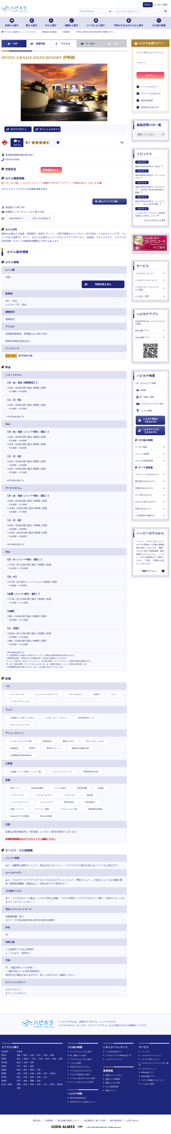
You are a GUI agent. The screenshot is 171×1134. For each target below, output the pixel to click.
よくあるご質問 (150, 296)
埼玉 (34, 1059)
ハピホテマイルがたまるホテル (148, 431)
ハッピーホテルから (150, 533)
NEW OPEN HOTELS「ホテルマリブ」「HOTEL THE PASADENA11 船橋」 (150, 187)
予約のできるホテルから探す (129, 22)
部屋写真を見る (98, 284)
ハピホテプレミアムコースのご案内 (150, 288)
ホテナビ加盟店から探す (79, 1074)
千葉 (40, 1059)
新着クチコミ (109, 1090)
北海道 (19, 1051)
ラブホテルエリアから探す (150, 404)
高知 (39, 1081)
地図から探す (71, 22)
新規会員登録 (147, 100)
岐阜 (25, 1070)
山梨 (25, 1062)
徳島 (25, 1081)
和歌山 (53, 1073)
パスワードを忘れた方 (151, 93)
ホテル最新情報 (110, 1087)
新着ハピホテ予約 (111, 1083)
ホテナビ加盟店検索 (150, 461)
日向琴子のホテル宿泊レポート (82, 1102)
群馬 (61, 1059)
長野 (32, 1062)
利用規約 (49, 1120)
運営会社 (37, 1120)
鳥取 (32, 1077)
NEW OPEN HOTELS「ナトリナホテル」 (150, 174)
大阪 (18, 1073)
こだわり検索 (144, 410)
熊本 (39, 1084)
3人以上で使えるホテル (150, 502)
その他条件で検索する (150, 515)
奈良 (45, 1073)
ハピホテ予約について (149, 1059)
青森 (18, 1055)
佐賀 (25, 1084)
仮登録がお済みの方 (150, 107)
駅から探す (31, 22)
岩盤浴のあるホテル (150, 488)
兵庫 (25, 1073)
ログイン (150, 75)
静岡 (32, 1070)
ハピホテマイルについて (150, 280)
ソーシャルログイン (150, 87)
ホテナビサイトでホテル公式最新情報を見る (24, 189)
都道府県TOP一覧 (149, 125)
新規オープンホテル (112, 1075)
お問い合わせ (132, 1120)
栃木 (47, 1059)
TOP (13, 43)
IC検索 (141, 390)
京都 (32, 1073)
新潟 (18, 1062)
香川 (18, 1081)
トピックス (144, 154)
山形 (32, 1055)
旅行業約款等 (116, 1120)
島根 (39, 1077)
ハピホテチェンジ (147, 1069)
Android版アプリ (150, 337)
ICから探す (50, 22)
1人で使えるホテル (150, 495)
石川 (18, 1066)
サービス (143, 266)
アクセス (63, 43)
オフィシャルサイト (42, 218)
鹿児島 (60, 1084)
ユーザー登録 (160, 4)
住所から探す (12, 22)
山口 (45, 1077)
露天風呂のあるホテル (150, 481)
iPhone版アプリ (150, 330)
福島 (52, 1055)
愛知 (18, 1070)
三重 (39, 1070)
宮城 (45, 1055)
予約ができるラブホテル (79, 1067)
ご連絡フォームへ (148, 571)
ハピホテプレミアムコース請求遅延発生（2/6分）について (150, 212)
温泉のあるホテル (150, 508)
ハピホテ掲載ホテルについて (152, 1080)
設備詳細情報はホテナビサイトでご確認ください (30, 839)
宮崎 (52, 1084)
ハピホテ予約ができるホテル (148, 420)
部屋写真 (38, 43)
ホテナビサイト (16, 218)
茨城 (54, 1059)
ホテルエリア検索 (146, 383)
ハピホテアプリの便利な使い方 (117, 1055)
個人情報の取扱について (68, 1120)
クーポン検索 (150, 447)
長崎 (32, 1084)
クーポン (88, 43)
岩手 (39, 1055)
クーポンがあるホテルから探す (82, 1078)
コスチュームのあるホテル (150, 474)
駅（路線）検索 (145, 397)
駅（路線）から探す (77, 1055)
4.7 (27, 142)
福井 (32, 1066)
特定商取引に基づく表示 (95, 1120)
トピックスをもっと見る (155, 220)
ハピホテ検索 (146, 375)
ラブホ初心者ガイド (112, 1052)
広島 (25, 1077)
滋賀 (39, 1073)
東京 (18, 1059)
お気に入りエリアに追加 (106, 201)
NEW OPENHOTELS (77, 1098)
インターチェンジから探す (80, 1052)
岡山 (18, 1077)
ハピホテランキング (150, 273)
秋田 (25, 1055)
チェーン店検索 (150, 454)
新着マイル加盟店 (111, 1079)
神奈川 (26, 1059)
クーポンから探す (96, 22)
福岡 (18, 1084)
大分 (45, 1084)
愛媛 (32, 1081)
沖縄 (18, 1088)
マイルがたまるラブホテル (80, 1071)
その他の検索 (159, 22)
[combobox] (138, 11)
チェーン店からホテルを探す (81, 1082)
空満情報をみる (52, 171)
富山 (25, 1066)
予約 (113, 43)
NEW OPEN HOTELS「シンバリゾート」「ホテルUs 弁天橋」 (150, 200)
